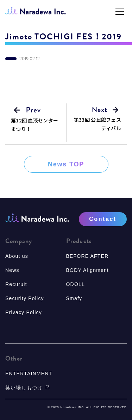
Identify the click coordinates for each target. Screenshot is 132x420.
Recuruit (16, 284)
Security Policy (24, 298)
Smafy (74, 298)
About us (16, 256)
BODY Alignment (87, 270)
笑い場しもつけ (27, 387)
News (12, 270)
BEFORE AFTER (87, 256)
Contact (102, 219)
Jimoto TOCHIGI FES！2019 (63, 36)
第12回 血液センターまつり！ (34, 124)
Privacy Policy (23, 312)
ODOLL (75, 284)
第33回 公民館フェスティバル (97, 124)
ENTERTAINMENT (28, 373)
